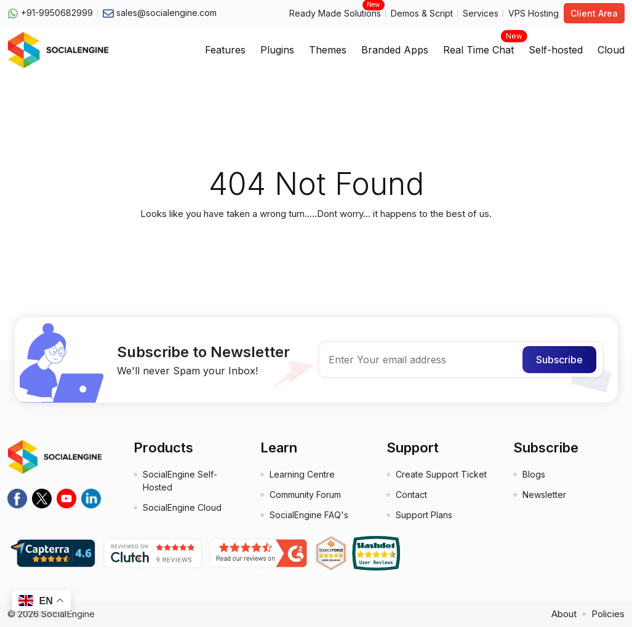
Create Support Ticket (441, 474)
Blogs (533, 474)
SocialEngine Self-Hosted (180, 480)
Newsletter (544, 494)
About (564, 614)
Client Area (594, 13)
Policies (608, 614)
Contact (411, 494)
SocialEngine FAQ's (309, 515)
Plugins (277, 50)
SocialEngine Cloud (182, 507)
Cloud (611, 50)
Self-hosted (556, 50)
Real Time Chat (478, 46)
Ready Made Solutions (335, 12)
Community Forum (305, 494)
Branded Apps (394, 50)
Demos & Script (422, 13)
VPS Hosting (533, 13)
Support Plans (424, 515)
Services (480, 13)
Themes (327, 50)
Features (225, 50)
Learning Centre (302, 474)
